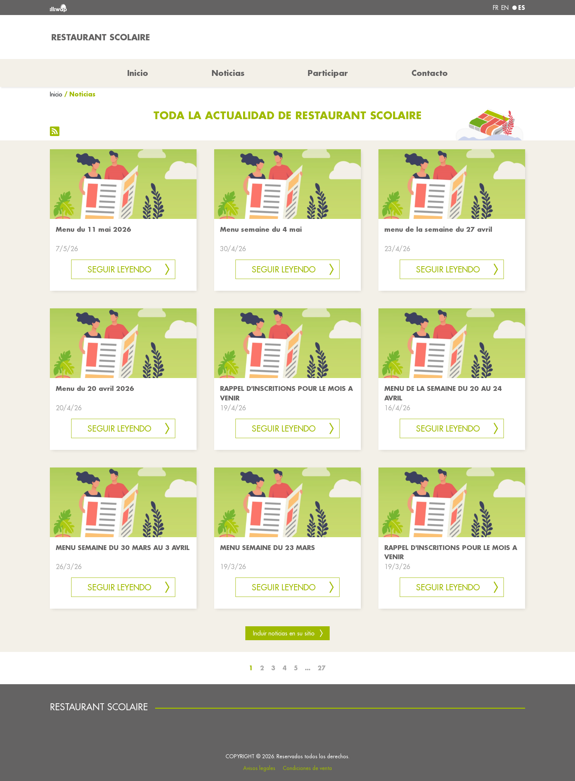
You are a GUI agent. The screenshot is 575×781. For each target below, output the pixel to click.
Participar (328, 73)
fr (495, 7)
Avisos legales (259, 768)
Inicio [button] (137, 73)
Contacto (429, 73)
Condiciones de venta (307, 768)
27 (322, 668)
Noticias (228, 73)
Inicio (56, 94)
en (505, 7)
